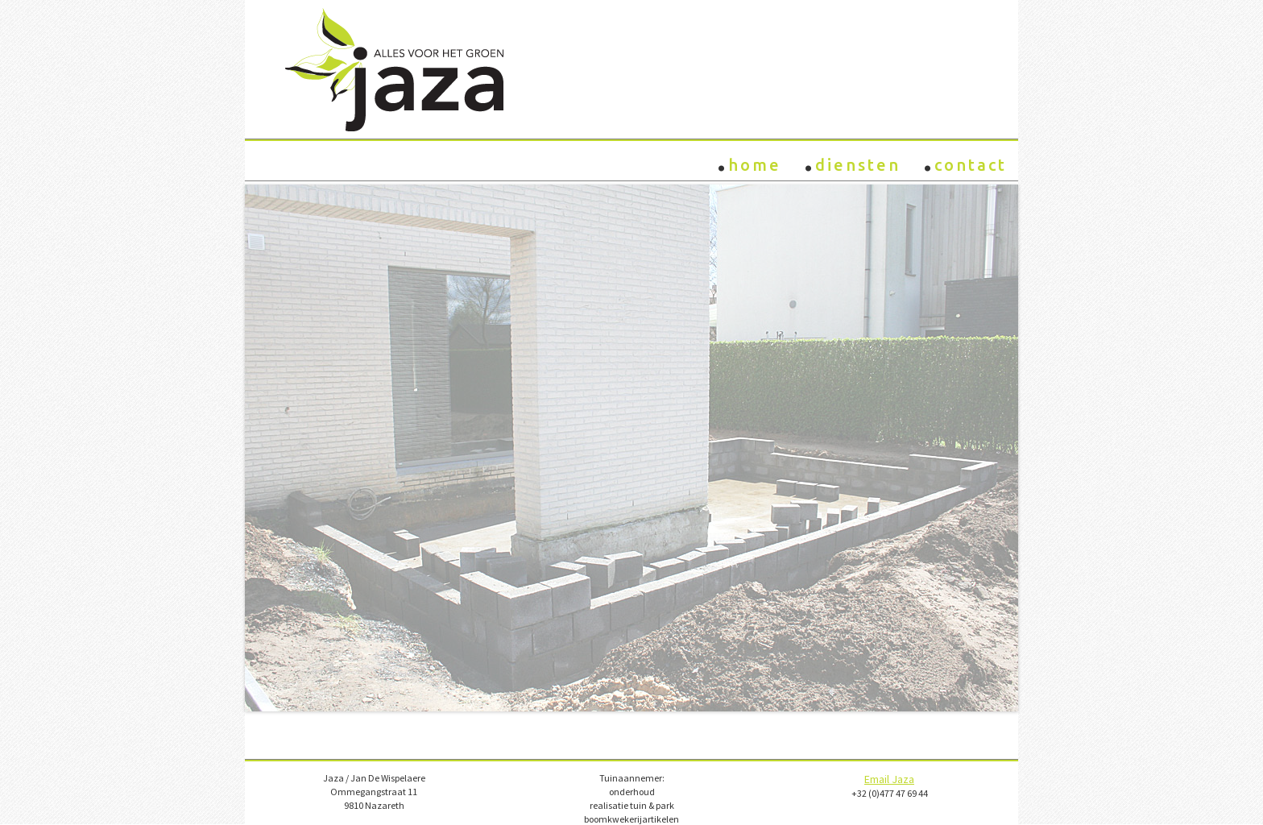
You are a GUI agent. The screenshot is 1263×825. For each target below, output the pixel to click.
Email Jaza (889, 779)
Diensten (852, 159)
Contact (965, 159)
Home (749, 159)
